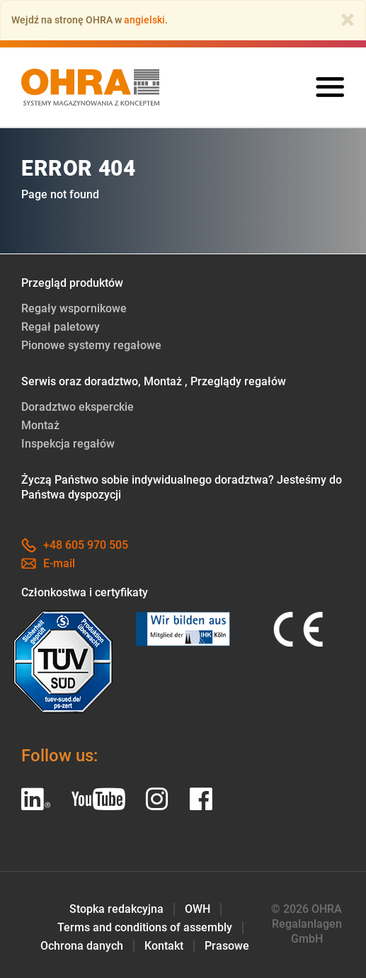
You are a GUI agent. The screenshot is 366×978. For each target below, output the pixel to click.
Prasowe (227, 946)
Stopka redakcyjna (116, 909)
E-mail (48, 563)
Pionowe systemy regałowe (91, 345)
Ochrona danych (81, 946)
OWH (197, 909)
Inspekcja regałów (68, 443)
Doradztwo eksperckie (77, 407)
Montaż (40, 425)
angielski (144, 19)
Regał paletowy (60, 327)
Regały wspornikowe (74, 308)
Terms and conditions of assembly (144, 927)
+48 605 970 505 (74, 545)
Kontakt (163, 946)
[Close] (348, 19)
